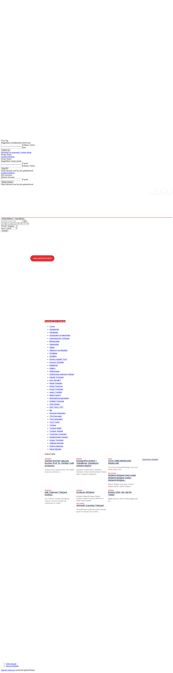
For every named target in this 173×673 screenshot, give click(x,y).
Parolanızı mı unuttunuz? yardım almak (16, 152)
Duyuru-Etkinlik (12, 667)
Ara (25, 221)
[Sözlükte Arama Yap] (11, 221)
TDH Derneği (11, 665)
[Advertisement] (105, 301)
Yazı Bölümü (19, 219)
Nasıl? (3, 228)
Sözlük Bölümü (7, 219)
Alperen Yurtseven (8, 671)
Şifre (24, 147)
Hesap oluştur (6, 155)
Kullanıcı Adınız (28, 145)
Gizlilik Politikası (8, 157)
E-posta (25, 163)
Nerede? (4, 226)
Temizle (4, 231)
